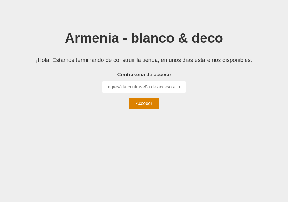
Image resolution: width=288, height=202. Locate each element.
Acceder (144, 103)
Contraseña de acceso (144, 74)
